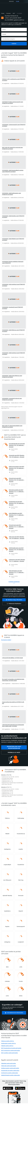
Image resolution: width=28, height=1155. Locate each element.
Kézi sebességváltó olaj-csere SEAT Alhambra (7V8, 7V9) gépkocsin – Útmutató (17, 445)
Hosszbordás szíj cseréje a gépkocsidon (10, 1070)
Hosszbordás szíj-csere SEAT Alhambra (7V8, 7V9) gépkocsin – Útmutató (16, 503)
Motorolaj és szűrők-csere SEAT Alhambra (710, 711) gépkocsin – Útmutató (16, 491)
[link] (14, 74)
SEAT (14, 13)
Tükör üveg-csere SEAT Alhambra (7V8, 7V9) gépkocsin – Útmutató (16, 537)
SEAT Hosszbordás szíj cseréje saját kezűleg (11, 1048)
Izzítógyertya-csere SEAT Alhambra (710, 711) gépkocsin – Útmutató (17, 560)
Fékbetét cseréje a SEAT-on (7, 1045)
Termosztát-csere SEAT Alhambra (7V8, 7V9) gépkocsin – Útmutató (16, 456)
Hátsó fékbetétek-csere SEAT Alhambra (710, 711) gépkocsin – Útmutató (16, 515)
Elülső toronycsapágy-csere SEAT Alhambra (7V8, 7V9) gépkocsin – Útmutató (16, 468)
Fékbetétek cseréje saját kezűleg (8, 1063)
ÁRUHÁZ (11, 1)
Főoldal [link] (2, 13)
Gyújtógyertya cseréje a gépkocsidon (9, 1073)
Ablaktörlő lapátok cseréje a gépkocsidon (10, 1075)
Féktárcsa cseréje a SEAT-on (7, 1041)
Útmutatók (8, 13)
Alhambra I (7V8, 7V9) (6, 775)
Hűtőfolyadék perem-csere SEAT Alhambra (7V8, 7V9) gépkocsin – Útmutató (16, 549)
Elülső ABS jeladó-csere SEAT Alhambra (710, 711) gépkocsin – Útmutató (16, 572)
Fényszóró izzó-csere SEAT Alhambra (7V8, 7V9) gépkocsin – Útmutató (16, 480)
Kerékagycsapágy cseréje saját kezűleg (10, 1068)
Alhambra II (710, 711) (6, 787)
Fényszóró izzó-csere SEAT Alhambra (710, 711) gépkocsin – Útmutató (16, 526)
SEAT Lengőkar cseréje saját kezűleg (9, 1052)
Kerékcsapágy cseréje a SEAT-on (8, 1043)
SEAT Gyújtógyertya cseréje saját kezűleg (10, 1050)
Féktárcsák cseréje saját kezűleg (8, 1065)
